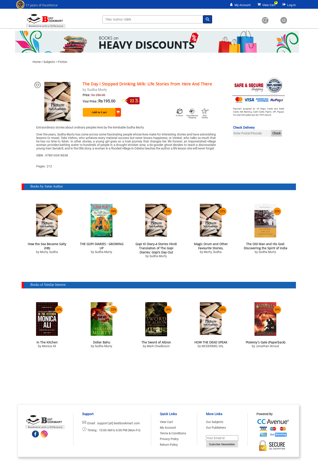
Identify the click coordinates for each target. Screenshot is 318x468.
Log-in (291, 5)
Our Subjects (214, 422)
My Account (243, 5)
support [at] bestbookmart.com (118, 423)
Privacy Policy (169, 439)
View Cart (268, 5)
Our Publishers (216, 427)
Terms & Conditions (173, 433)
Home (37, 62)
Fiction (62, 62)
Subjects (49, 62)
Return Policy (169, 444)
